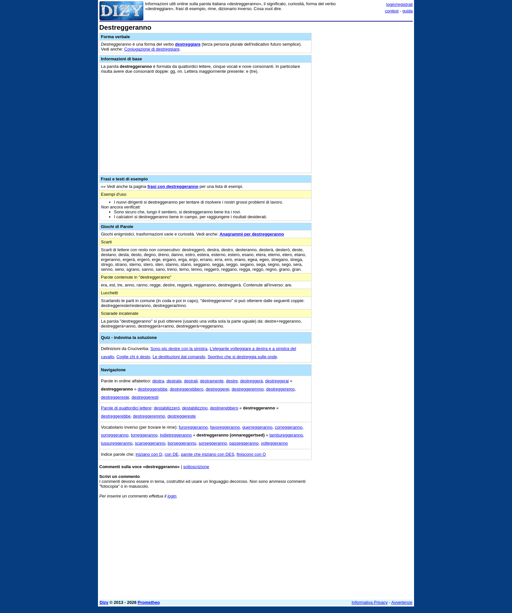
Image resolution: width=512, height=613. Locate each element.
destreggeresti (145, 397)
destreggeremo (280, 389)
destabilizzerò (167, 408)
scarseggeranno (150, 443)
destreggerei (217, 389)
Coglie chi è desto (133, 356)
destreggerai (277, 380)
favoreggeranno (225, 427)
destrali (191, 380)
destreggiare (187, 44)
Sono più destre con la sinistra (179, 348)
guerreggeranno (257, 427)
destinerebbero (224, 408)
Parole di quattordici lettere (126, 408)
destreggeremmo (248, 389)
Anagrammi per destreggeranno (251, 234)
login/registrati (399, 4)
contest (392, 10)
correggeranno (289, 427)
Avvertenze (401, 602)
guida (407, 10)
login (172, 496)
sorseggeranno (213, 443)
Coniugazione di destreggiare (152, 49)
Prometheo (149, 602)
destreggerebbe (153, 389)
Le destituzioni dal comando (178, 356)
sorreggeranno (115, 435)
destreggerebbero (186, 389)
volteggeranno (274, 443)
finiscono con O (251, 454)
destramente (212, 380)
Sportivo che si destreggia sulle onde (242, 356)
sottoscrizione (196, 466)
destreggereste (115, 397)
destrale (174, 380)
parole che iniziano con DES (207, 454)
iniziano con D (149, 454)
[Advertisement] (364, 122)
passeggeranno (244, 443)
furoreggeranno (193, 427)
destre (232, 380)
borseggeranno (182, 443)
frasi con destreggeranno (172, 186)
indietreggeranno (176, 435)
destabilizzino (195, 408)
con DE (172, 454)
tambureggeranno (286, 435)
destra (158, 380)
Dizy (104, 602)
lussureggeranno (117, 443)
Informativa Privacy (370, 602)
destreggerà (251, 380)
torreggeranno (144, 435)
